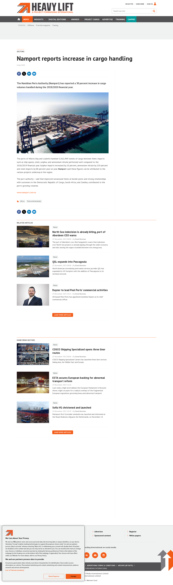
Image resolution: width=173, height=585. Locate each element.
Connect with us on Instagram (104, 555)
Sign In (150, 4)
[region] (43, 553)
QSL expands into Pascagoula (69, 261)
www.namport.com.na (26, 192)
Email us (95, 555)
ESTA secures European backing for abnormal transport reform (78, 379)
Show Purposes (53, 576)
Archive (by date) (125, 565)
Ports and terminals (34, 201)
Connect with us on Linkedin (86, 555)
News (55, 227)
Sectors (20, 51)
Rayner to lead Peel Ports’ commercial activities (80, 290)
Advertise (98, 531)
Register (129, 4)
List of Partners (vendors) (14, 570)
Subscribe (140, 4)
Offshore (31, 25)
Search (154, 11)
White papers (135, 535)
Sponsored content (102, 535)
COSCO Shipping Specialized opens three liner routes (78, 351)
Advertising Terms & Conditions (101, 565)
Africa (22, 201)
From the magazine (43, 25)
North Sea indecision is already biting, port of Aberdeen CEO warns (78, 233)
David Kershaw (80, 239)
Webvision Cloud (92, 580)
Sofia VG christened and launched (71, 407)
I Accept (73, 576)
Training (55, 25)
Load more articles (62, 315)
